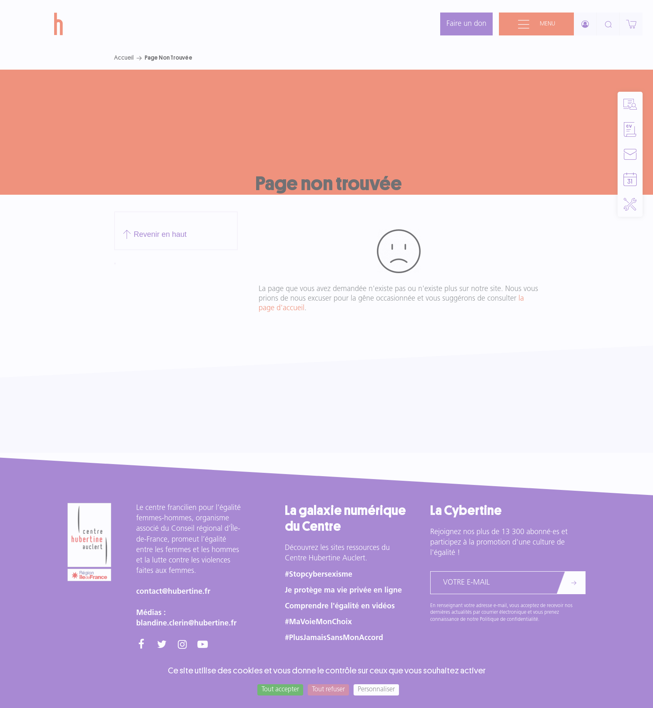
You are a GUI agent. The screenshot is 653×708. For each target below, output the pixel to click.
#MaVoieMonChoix (318, 622)
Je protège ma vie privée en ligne (343, 591)
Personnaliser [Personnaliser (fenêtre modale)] (376, 689)
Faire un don (466, 24)
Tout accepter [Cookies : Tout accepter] (280, 689)
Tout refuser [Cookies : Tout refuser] (328, 689)
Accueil (124, 57)
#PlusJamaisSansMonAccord (334, 638)
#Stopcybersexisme (318, 575)
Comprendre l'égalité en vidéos (340, 606)
